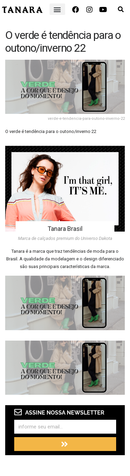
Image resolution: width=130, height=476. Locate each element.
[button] (57, 9)
